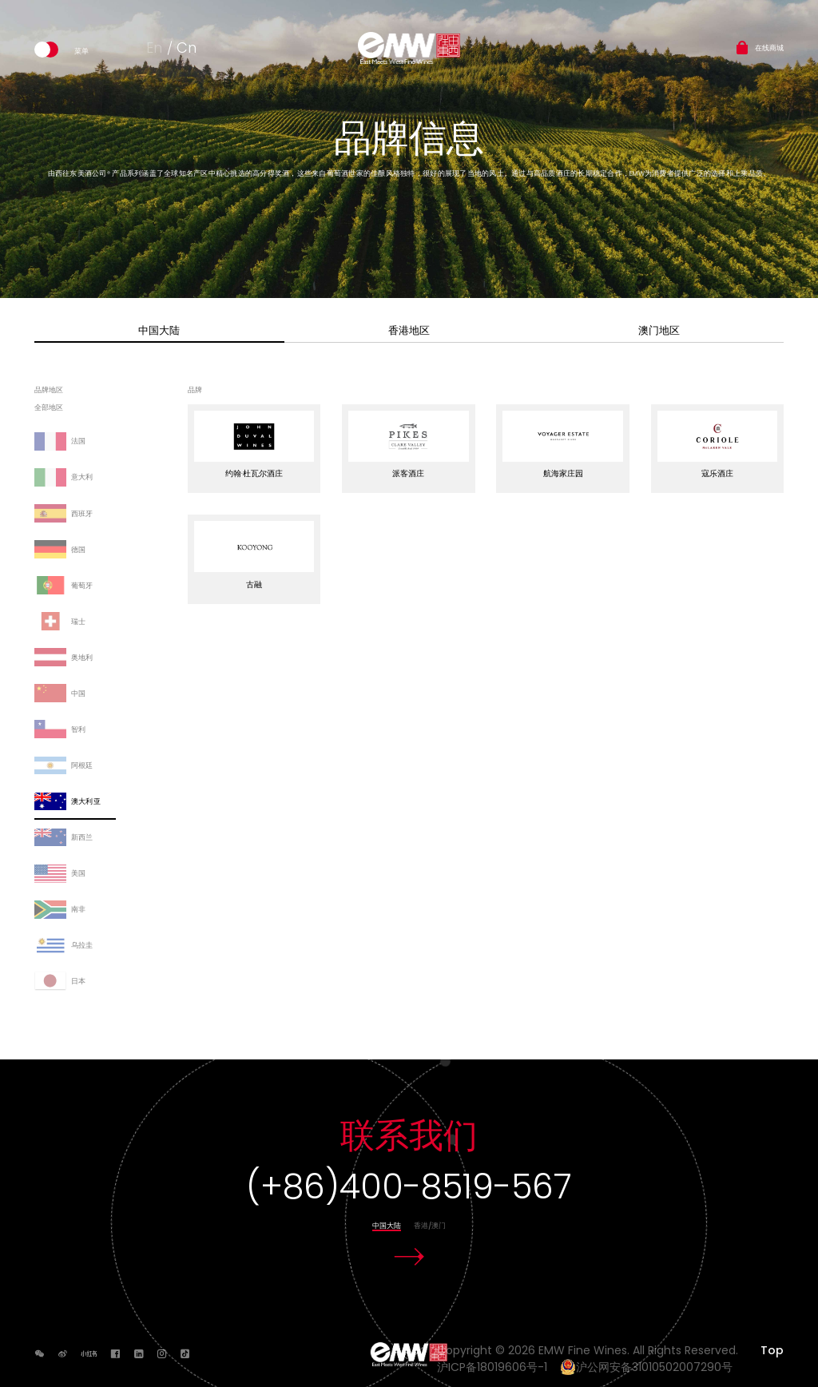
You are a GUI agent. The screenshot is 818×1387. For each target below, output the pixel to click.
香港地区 (409, 330)
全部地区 (48, 408)
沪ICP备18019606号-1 (497, 1367)
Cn (187, 48)
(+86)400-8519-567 (409, 1187)
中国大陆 (159, 330)
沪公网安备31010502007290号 (646, 1367)
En (154, 48)
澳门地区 (659, 330)
